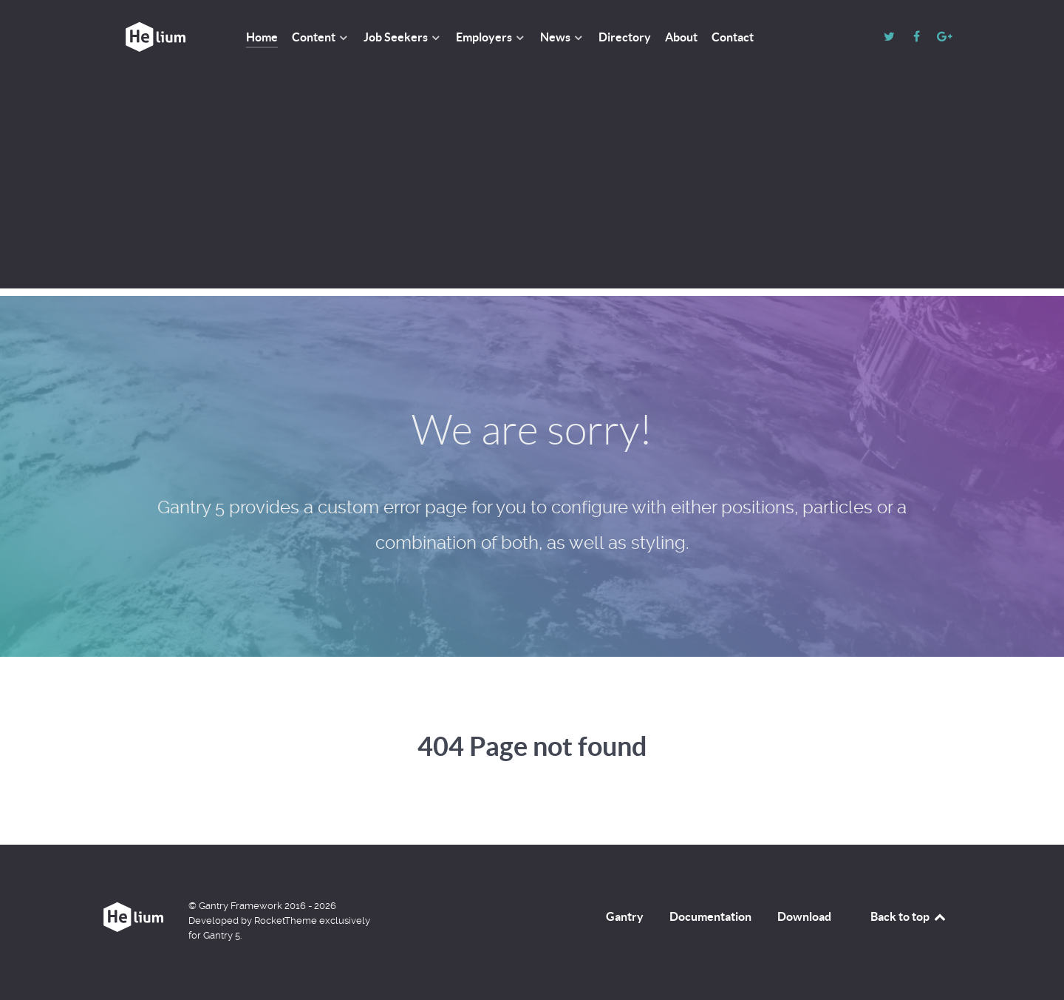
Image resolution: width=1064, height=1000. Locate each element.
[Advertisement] (532, 184)
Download (804, 916)
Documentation (710, 916)
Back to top (908, 916)
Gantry (625, 916)
